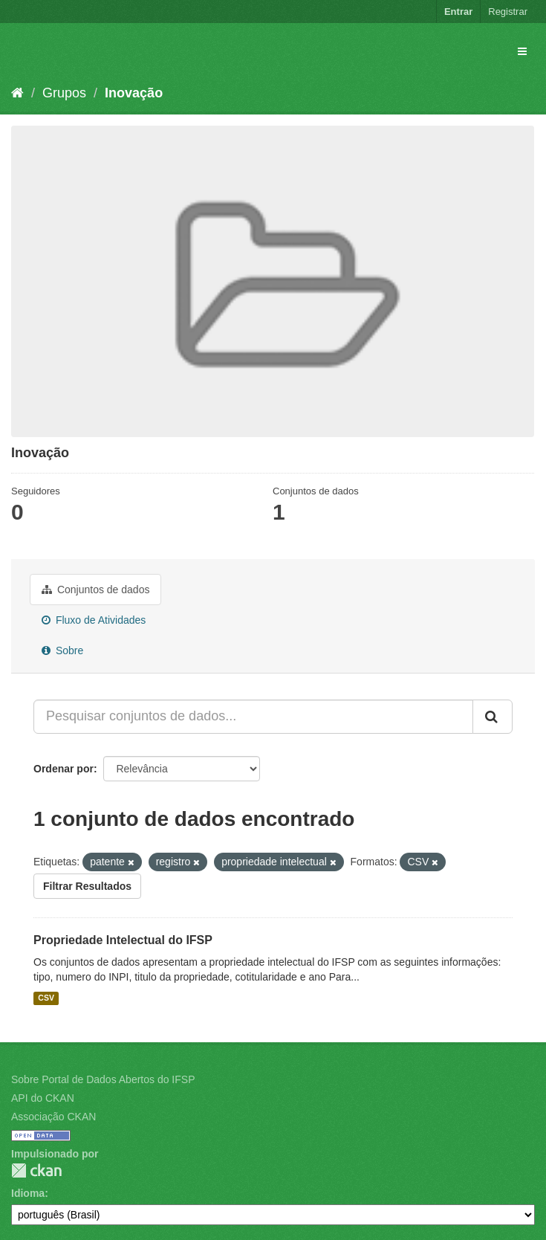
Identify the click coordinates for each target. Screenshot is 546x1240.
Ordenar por (63, 769)
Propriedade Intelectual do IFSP (122, 940)
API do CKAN (42, 1098)
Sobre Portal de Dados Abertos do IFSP (103, 1079)
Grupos (64, 92)
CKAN (36, 1170)
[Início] (17, 92)
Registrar (507, 11)
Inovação (134, 92)
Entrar (458, 11)
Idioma (28, 1193)
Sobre (62, 650)
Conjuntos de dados (95, 589)
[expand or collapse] (522, 51)
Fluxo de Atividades (94, 620)
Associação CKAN (53, 1117)
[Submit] (492, 717)
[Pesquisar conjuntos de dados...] (253, 717)
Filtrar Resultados (87, 886)
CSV (46, 998)
